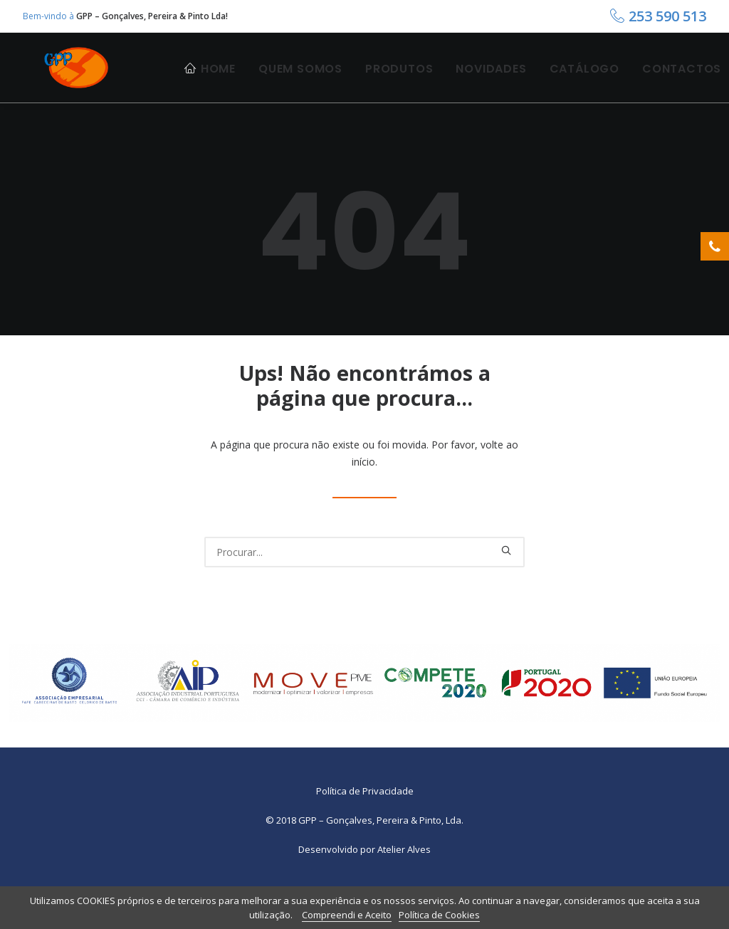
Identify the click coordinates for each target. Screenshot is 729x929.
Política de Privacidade (365, 826)
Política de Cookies (439, 914)
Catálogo (584, 83)
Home (218, 83)
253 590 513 (667, 16)
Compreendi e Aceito (347, 914)
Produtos (399, 83)
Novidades (491, 83)
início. (364, 497)
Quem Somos (300, 83)
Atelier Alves (404, 884)
